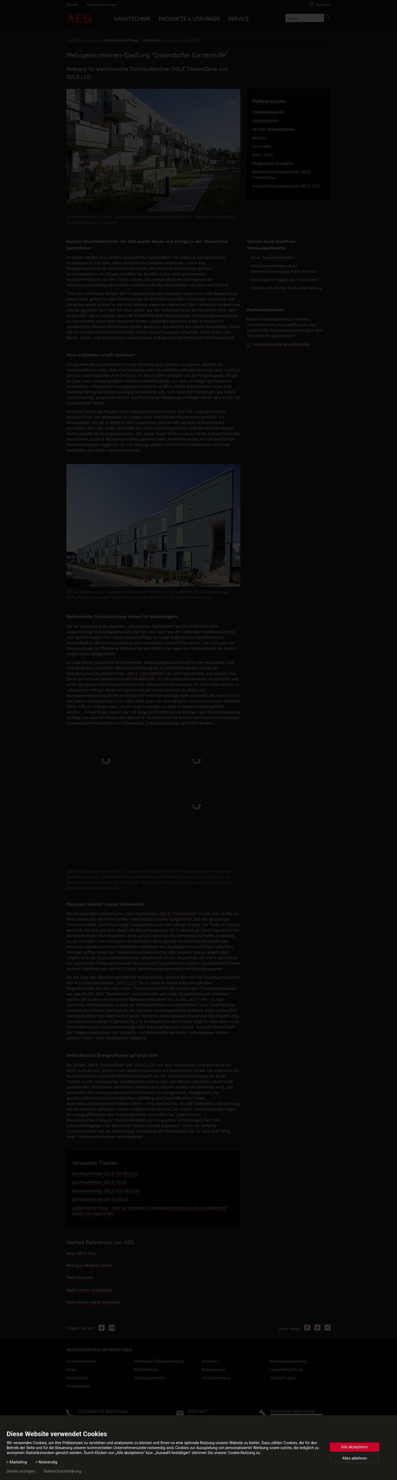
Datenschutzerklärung (62, 1471)
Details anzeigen (21, 1471)
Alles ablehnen (354, 1458)
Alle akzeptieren (354, 1447)
